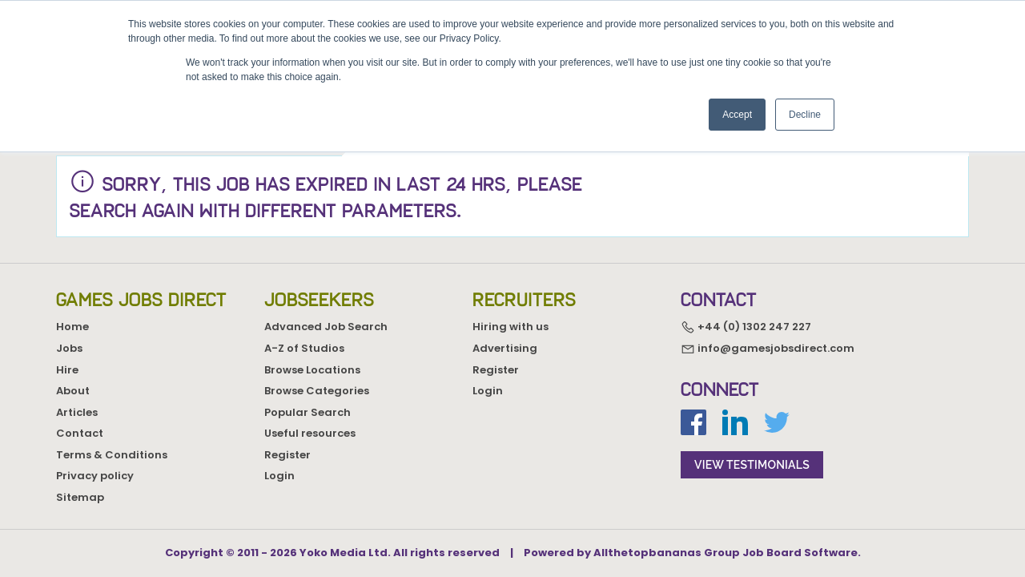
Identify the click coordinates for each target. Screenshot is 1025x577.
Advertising (504, 348)
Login (279, 475)
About (73, 390)
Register (287, 454)
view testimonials (752, 464)
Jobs (69, 348)
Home (72, 326)
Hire (67, 369)
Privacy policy (95, 475)
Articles (77, 412)
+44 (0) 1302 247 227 (746, 327)
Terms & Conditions (111, 454)
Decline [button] (805, 114)
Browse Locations (312, 369)
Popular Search (307, 412)
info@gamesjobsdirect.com (767, 348)
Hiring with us (510, 326)
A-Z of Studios (304, 348)
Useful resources (310, 433)
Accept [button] (737, 114)
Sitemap (80, 497)
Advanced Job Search (326, 326)
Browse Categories (316, 390)
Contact (79, 433)
